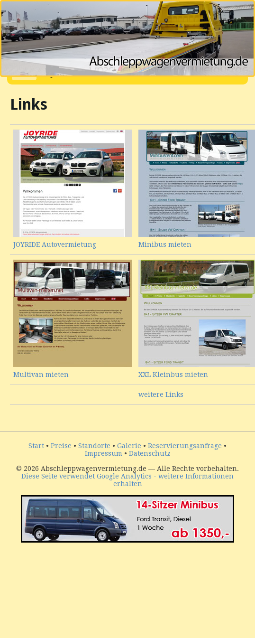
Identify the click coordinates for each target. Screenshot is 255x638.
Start (36, 446)
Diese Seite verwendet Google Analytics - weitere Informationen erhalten (127, 480)
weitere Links (160, 394)
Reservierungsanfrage (185, 446)
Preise (61, 446)
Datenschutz (150, 453)
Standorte (94, 446)
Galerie (129, 446)
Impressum (103, 453)
